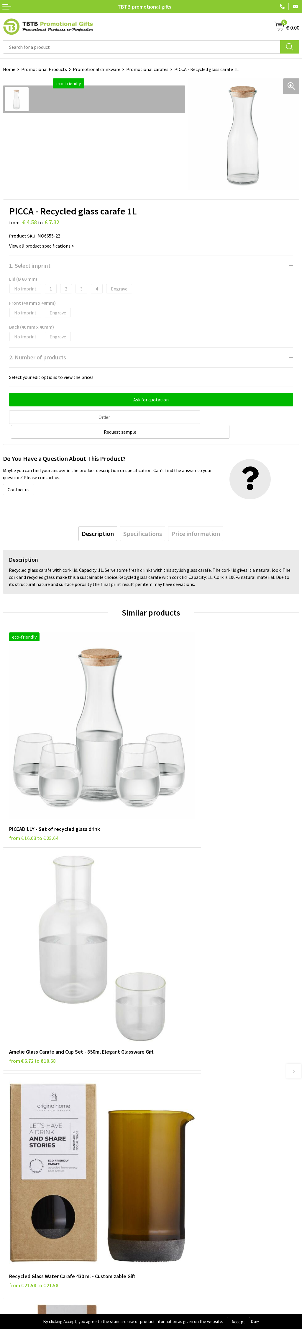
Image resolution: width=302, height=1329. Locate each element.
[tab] (97, 518)
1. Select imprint (29, 265)
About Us (163, 1153)
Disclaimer (13, 1171)
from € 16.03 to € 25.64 (33, 772)
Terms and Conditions (25, 1180)
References (165, 1171)
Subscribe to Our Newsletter (31, 1198)
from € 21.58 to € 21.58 (33, 954)
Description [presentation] (98, 518)
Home (9, 69)
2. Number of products (37, 357)
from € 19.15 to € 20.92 (181, 954)
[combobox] (141, 47)
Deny (255, 1321)
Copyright (13, 1189)
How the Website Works (178, 1076)
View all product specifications (41, 246)
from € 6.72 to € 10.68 (180, 780)
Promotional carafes (147, 69)
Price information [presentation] (195, 518)
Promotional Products (44, 69)
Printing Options (171, 1085)
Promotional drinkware (96, 69)
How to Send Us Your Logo (180, 1103)
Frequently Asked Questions (182, 1058)
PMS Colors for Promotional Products (192, 1094)
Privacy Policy (17, 1162)
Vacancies (163, 1162)
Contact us (18, 474)
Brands (10, 1153)
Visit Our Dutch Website (177, 1180)
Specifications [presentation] (142, 518)
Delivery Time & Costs (176, 1067)
